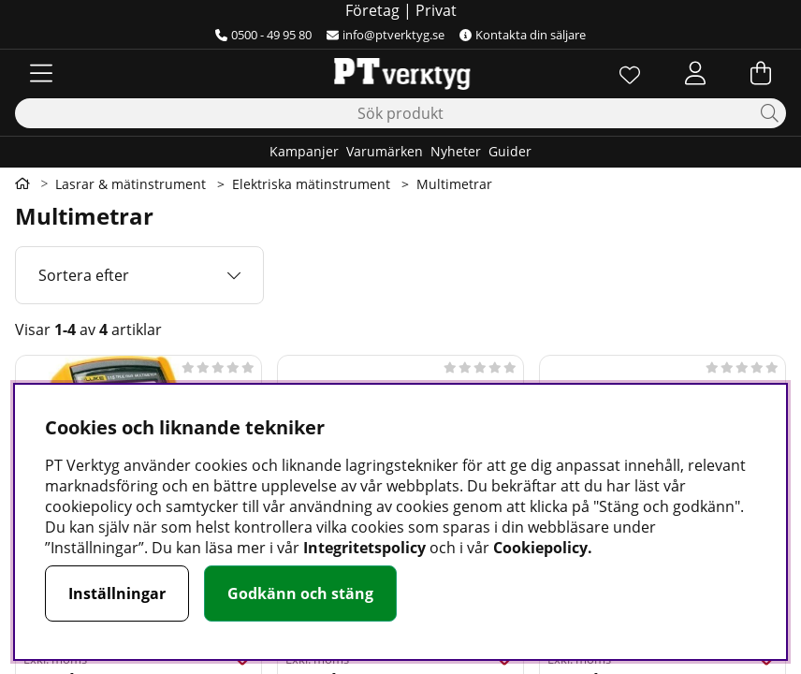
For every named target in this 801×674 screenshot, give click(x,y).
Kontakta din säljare (522, 34)
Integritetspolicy (364, 547)
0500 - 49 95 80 (263, 34)
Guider (510, 151)
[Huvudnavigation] (41, 73)
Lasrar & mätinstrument (130, 184)
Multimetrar (454, 184)
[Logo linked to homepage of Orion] (400, 73)
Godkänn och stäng (300, 593)
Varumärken (384, 151)
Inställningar (117, 593)
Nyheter (455, 151)
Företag (372, 10)
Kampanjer (304, 151)
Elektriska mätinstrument (311, 184)
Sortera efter (83, 275)
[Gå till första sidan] (22, 183)
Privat (436, 10)
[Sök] (400, 113)
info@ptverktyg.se (385, 34)
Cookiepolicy (540, 547)
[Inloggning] (695, 73)
